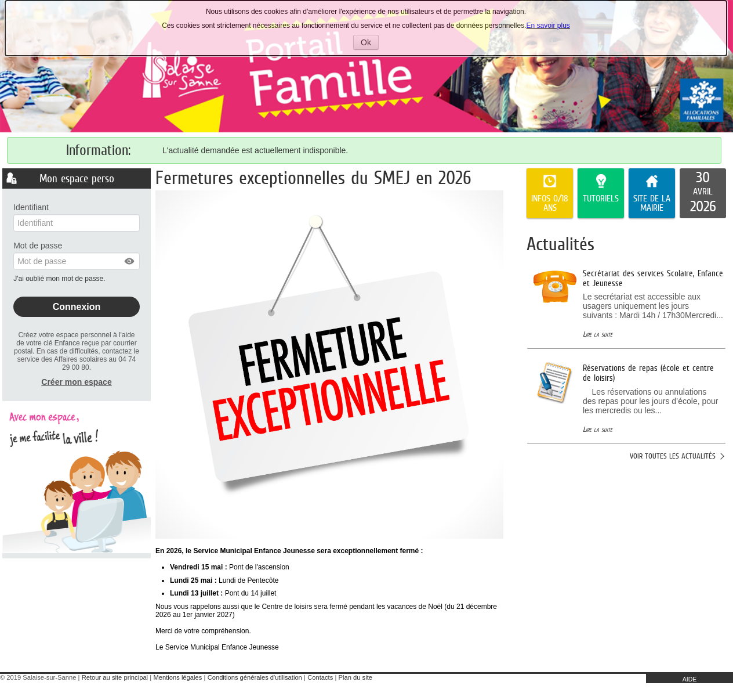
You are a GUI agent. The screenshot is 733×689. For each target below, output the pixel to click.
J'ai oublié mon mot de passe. (60, 279)
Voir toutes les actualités (673, 456)
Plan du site (355, 677)
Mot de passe (37, 245)
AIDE (690, 679)
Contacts (320, 677)
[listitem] (703, 193)
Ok (370, 43)
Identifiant (31, 207)
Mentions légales (177, 677)
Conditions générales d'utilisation (255, 677)
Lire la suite (597, 334)
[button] (130, 261)
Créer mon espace (76, 382)
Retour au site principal (115, 677)
